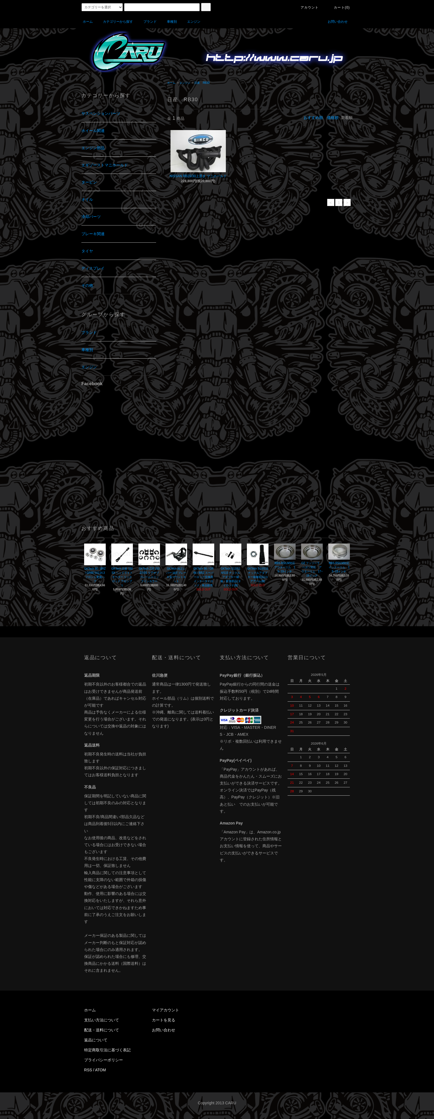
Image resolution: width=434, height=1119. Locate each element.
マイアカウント (165, 1010)
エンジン (190, 22)
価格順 (333, 117)
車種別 (168, 22)
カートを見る (163, 1020)
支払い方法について (101, 1020)
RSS (88, 1070)
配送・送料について (101, 1030)
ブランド (147, 22)
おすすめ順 (313, 117)
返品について (95, 1040)
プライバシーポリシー (103, 1060)
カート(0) (338, 7)
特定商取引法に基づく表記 (107, 1050)
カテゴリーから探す (114, 22)
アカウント (306, 7)
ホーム (88, 22)
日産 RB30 (202, 82)
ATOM (100, 1070)
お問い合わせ (334, 22)
